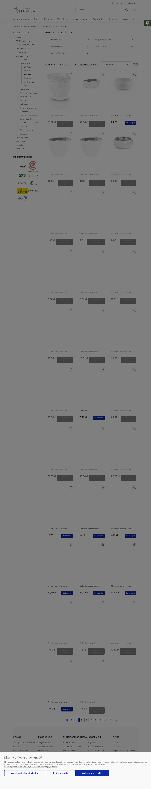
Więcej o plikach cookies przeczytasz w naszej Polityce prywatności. (31, 767)
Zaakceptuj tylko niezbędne (24, 773)
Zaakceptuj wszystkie (92, 773)
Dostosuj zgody (60, 773)
